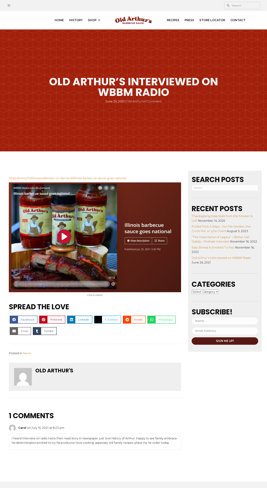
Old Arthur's (135, 101)
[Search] (225, 188)
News (27, 353)
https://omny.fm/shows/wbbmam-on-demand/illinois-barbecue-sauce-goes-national (67, 178)
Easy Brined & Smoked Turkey (213, 247)
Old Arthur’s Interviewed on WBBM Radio (221, 258)
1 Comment (154, 101)
